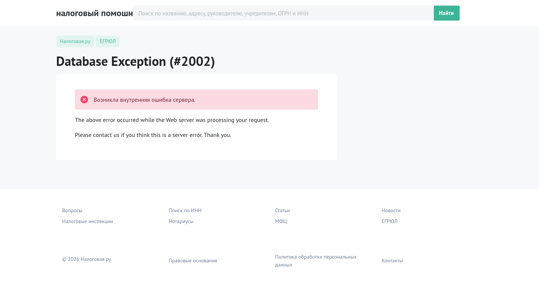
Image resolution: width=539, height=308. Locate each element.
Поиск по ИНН (185, 210)
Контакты (392, 260)
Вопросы (72, 210)
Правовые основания (193, 260)
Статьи (282, 210)
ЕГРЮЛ (390, 221)
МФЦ (281, 221)
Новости (391, 210)
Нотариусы (181, 221)
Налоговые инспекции (87, 221)
